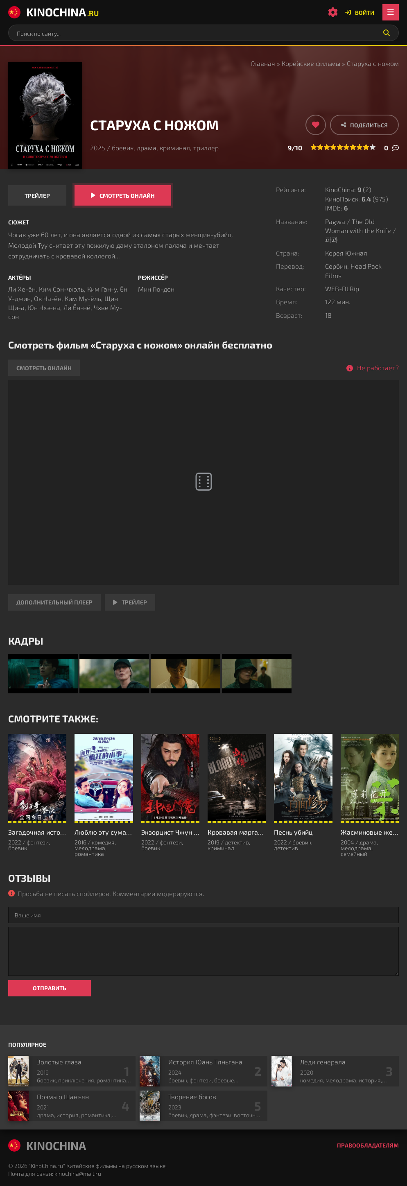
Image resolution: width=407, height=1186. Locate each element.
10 (372, 147)
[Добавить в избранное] (315, 125)
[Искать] (386, 33)
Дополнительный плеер (54, 602)
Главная (263, 63)
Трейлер (37, 195)
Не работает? (378, 367)
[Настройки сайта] (333, 12)
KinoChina (53, 12)
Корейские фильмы (311, 63)
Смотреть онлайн (127, 195)
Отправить (49, 988)
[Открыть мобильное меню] (390, 12)
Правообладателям (368, 1145)
